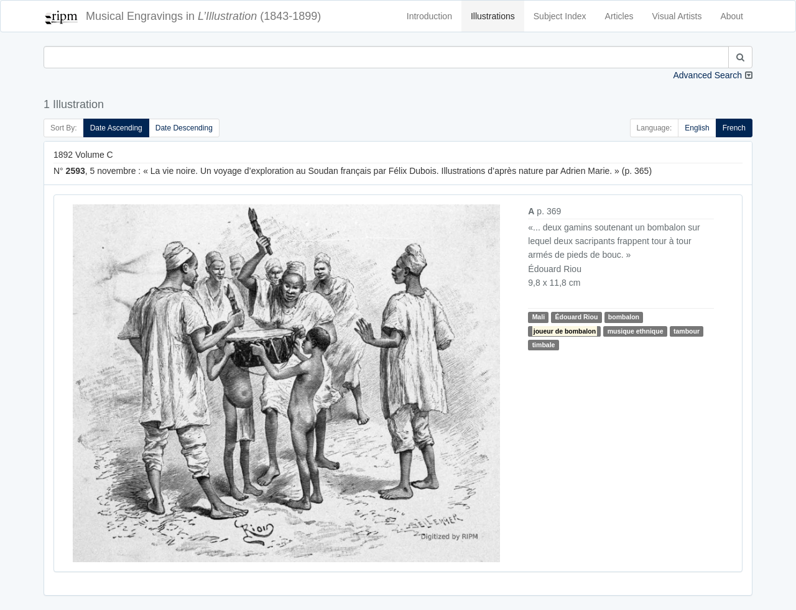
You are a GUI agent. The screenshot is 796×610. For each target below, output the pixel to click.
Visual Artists (677, 16)
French (734, 128)
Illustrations (493, 16)
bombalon (623, 317)
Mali (538, 317)
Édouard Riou (576, 317)
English (697, 128)
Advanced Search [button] (707, 75)
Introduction (429, 16)
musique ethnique (636, 331)
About (731, 16)
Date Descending (184, 128)
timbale (543, 344)
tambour (686, 331)
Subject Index (560, 16)
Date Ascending (116, 128)
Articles (619, 16)
